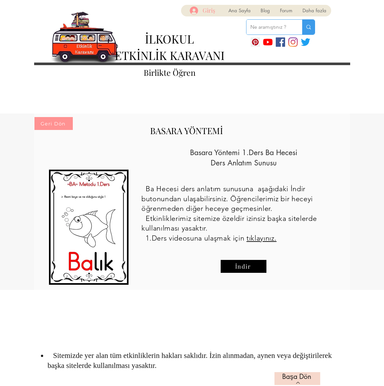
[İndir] (243, 266)
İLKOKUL (169, 38)
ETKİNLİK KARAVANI (170, 55)
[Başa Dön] (297, 378)
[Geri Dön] (53, 123)
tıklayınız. (261, 238)
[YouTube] (268, 42)
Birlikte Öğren (170, 72)
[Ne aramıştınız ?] (269, 27)
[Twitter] (305, 42)
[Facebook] (280, 42)
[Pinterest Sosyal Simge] (255, 42)
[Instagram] (293, 42)
